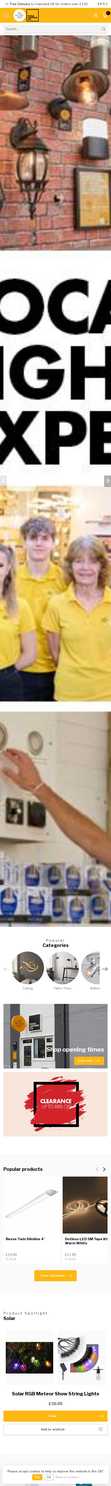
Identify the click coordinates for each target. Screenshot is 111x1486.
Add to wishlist (72, 1429)
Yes (37, 1477)
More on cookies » (68, 1477)
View (76, 1416)
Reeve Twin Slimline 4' (25, 1239)
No (49, 1477)
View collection (56, 1275)
